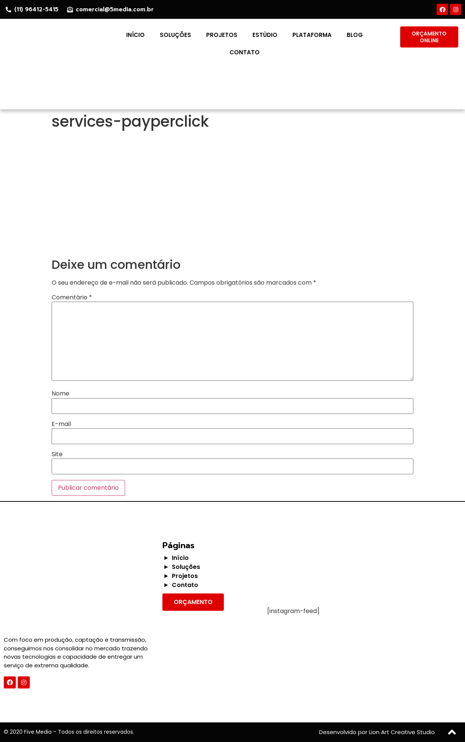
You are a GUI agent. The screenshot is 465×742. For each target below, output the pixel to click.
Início (135, 35)
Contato (244, 52)
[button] (429, 37)
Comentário (72, 297)
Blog (355, 35)
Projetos (221, 35)
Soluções (175, 35)
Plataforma (312, 35)
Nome (60, 394)
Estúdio (264, 35)
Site (57, 454)
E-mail (61, 424)
